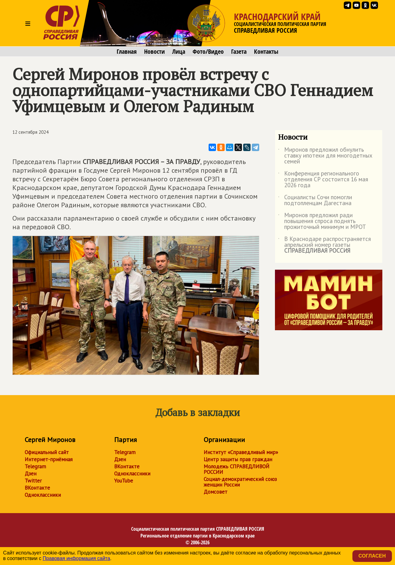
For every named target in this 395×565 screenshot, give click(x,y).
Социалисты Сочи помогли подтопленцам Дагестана (315, 200)
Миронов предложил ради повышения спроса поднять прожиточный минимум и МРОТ (322, 221)
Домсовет (215, 492)
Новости (154, 51)
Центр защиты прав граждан (238, 459)
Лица (178, 51)
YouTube (123, 480)
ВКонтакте (37, 488)
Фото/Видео (208, 51)
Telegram (35, 466)
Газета (239, 51)
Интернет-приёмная (49, 459)
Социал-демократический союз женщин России (240, 481)
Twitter (33, 480)
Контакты (266, 51)
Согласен (372, 556)
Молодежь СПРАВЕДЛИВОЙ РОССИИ (236, 469)
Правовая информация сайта (76, 558)
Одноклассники (43, 495)
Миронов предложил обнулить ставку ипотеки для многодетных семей (325, 156)
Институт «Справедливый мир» (241, 452)
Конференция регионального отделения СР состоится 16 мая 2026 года (323, 180)
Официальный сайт (47, 452)
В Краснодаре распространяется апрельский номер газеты (324, 245)
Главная (127, 51)
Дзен (30, 473)
